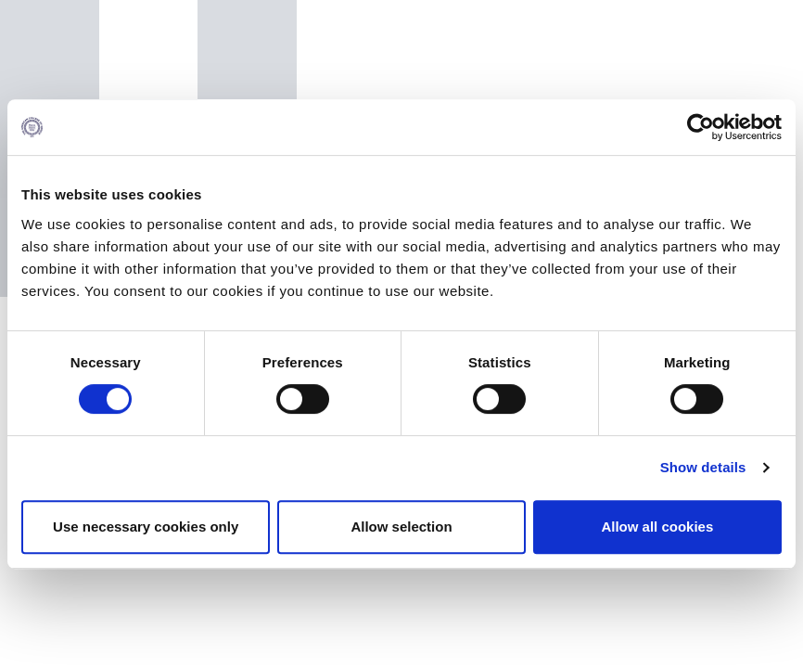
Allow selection (401, 526)
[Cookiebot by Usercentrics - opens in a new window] (700, 127)
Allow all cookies (657, 526)
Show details (703, 467)
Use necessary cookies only (145, 526)
